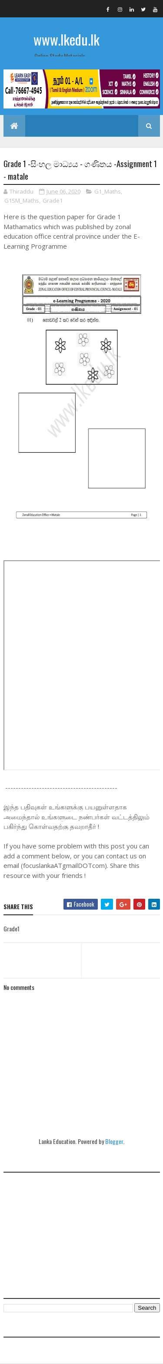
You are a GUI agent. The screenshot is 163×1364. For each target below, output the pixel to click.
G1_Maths (107, 191)
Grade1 (53, 200)
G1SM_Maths (21, 200)
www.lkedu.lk (66, 39)
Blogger (114, 1141)
